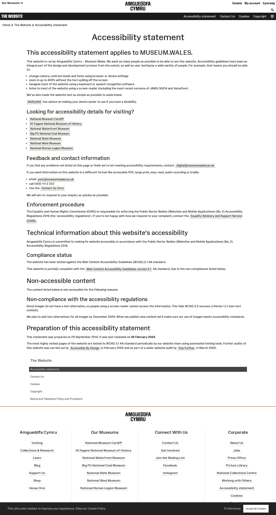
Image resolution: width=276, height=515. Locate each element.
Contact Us (227, 16)
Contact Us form (52, 188)
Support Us (37, 473)
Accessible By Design (85, 347)
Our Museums (12, 3)
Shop (37, 480)
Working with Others (237, 480)
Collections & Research (37, 450)
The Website (12, 16)
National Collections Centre (237, 473)
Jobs (236, 450)
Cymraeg (269, 3)
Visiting (37, 443)
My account (252, 3)
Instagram (170, 473)
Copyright (259, 16)
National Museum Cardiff (47, 119)
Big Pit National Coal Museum (50, 133)
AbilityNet (34, 101)
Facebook (170, 465)
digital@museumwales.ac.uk (195, 165)
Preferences (232, 508)
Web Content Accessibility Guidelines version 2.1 (118, 268)
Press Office (237, 458)
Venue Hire (37, 488)
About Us (236, 443)
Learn (37, 458)
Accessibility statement (200, 16)
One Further (186, 347)
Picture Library (237, 465)
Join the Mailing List (170, 458)
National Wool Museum (45, 143)
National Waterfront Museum (49, 128)
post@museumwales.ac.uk (56, 179)
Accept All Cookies (256, 508)
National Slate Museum (45, 138)
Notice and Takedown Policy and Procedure (56, 398)
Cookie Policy (97, 508)
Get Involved (170, 450)
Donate (237, 3)
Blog (37, 465)
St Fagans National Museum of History (56, 123)
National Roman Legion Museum (51, 148)
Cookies (244, 16)
